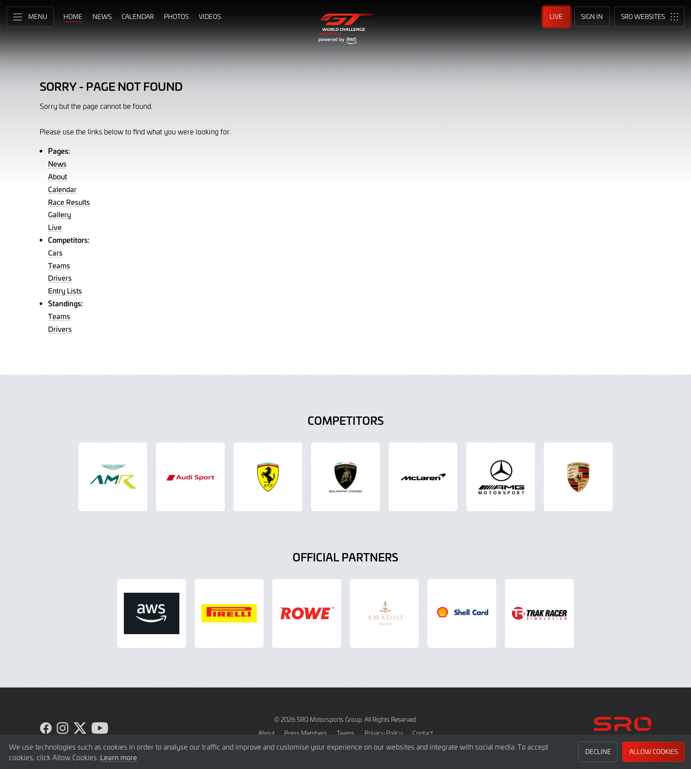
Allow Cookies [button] (653, 751)
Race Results (69, 202)
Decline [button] (598, 751)
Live (55, 227)
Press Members (305, 733)
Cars (55, 252)
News (57, 163)
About (57, 176)
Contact (422, 733)
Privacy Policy (383, 733)
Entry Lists (65, 290)
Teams (59, 265)
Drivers (60, 277)
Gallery (59, 214)
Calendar (62, 189)
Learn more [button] (118, 757)
